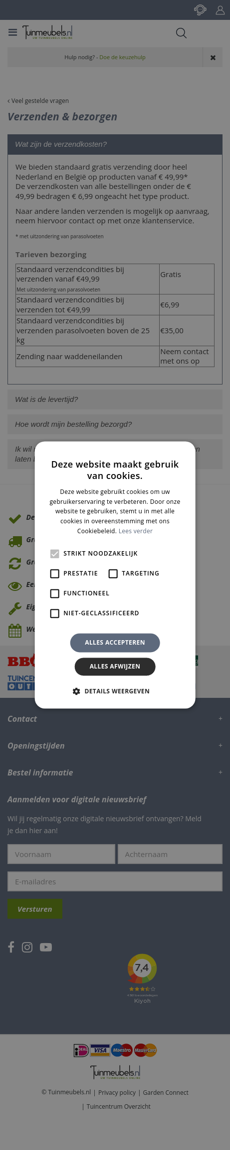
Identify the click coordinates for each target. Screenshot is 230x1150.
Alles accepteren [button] (115, 642)
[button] (115, 691)
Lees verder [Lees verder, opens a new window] (136, 531)
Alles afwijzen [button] (115, 667)
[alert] (115, 575)
